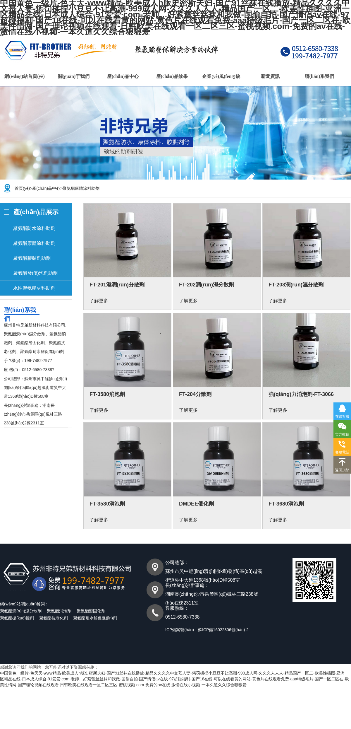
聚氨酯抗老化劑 (53, 618)
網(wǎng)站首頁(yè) (24, 76)
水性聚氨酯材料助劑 (34, 288)
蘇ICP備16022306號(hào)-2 (223, 629)
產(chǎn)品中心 (123, 76)
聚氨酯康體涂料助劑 (81, 188)
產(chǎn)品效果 (172, 76)
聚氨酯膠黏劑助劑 (32, 258)
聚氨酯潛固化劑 (91, 611)
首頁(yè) (22, 188)
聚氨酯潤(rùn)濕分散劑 (21, 611)
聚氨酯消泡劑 (59, 611)
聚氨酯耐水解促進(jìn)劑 (95, 618)
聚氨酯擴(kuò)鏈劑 (17, 618)
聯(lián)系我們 (319, 76)
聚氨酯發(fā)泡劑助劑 (35, 273)
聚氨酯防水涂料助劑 (34, 228)
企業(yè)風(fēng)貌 (221, 76)
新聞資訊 (270, 76)
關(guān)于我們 (74, 76)
